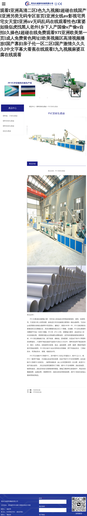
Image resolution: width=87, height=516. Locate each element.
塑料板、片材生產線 (10, 116)
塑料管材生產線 (8, 121)
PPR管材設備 (37, 392)
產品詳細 (32, 164)
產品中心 (32, 106)
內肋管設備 (36, 390)
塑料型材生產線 (8, 126)
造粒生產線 (7, 131)
